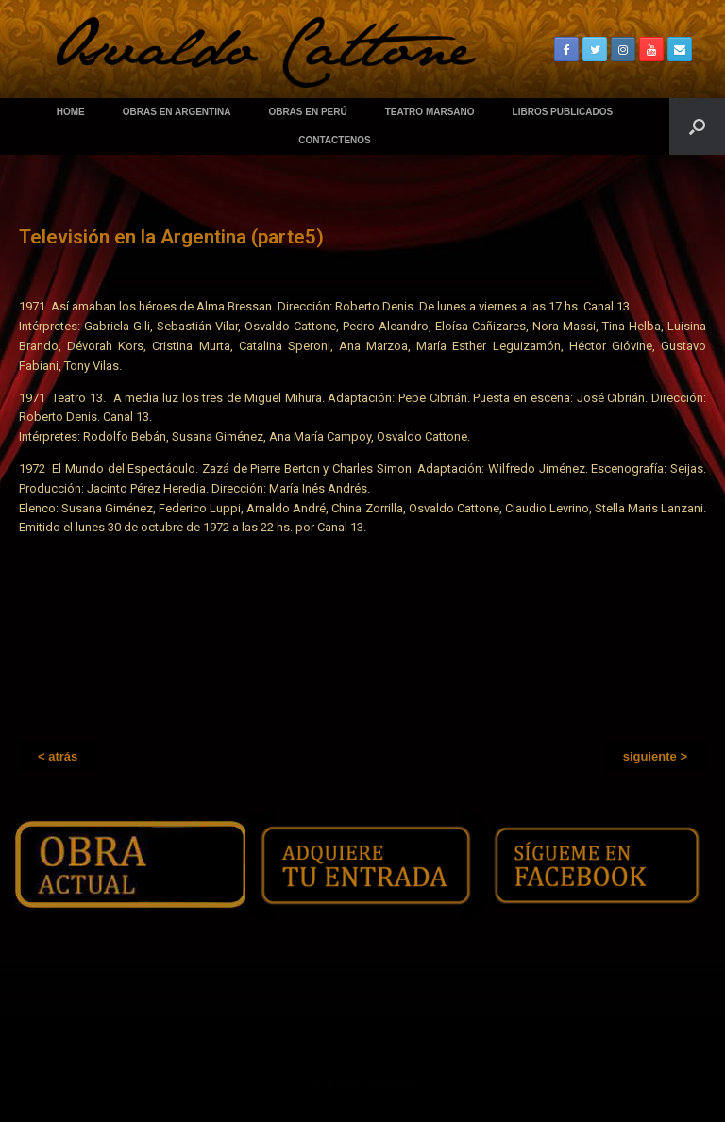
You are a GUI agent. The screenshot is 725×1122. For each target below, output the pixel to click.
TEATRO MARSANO (430, 112)
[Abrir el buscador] (697, 126)
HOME (71, 112)
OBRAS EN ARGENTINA (177, 112)
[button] (57, 756)
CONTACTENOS (334, 140)
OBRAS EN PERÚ (307, 112)
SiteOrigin (393, 1085)
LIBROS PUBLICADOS (563, 112)
